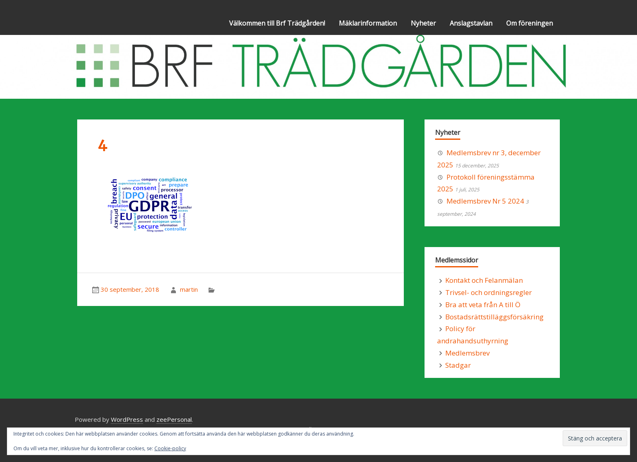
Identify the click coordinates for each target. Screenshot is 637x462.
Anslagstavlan (471, 23)
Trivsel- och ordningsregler (488, 292)
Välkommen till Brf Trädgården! (277, 23)
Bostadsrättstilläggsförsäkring (494, 316)
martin (189, 289)
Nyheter (423, 23)
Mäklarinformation (368, 23)
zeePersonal (174, 419)
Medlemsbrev (467, 353)
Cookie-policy (170, 448)
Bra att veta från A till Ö (482, 304)
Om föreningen (529, 23)
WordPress (127, 419)
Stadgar (458, 365)
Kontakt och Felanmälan (484, 280)
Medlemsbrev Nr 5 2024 (485, 201)
